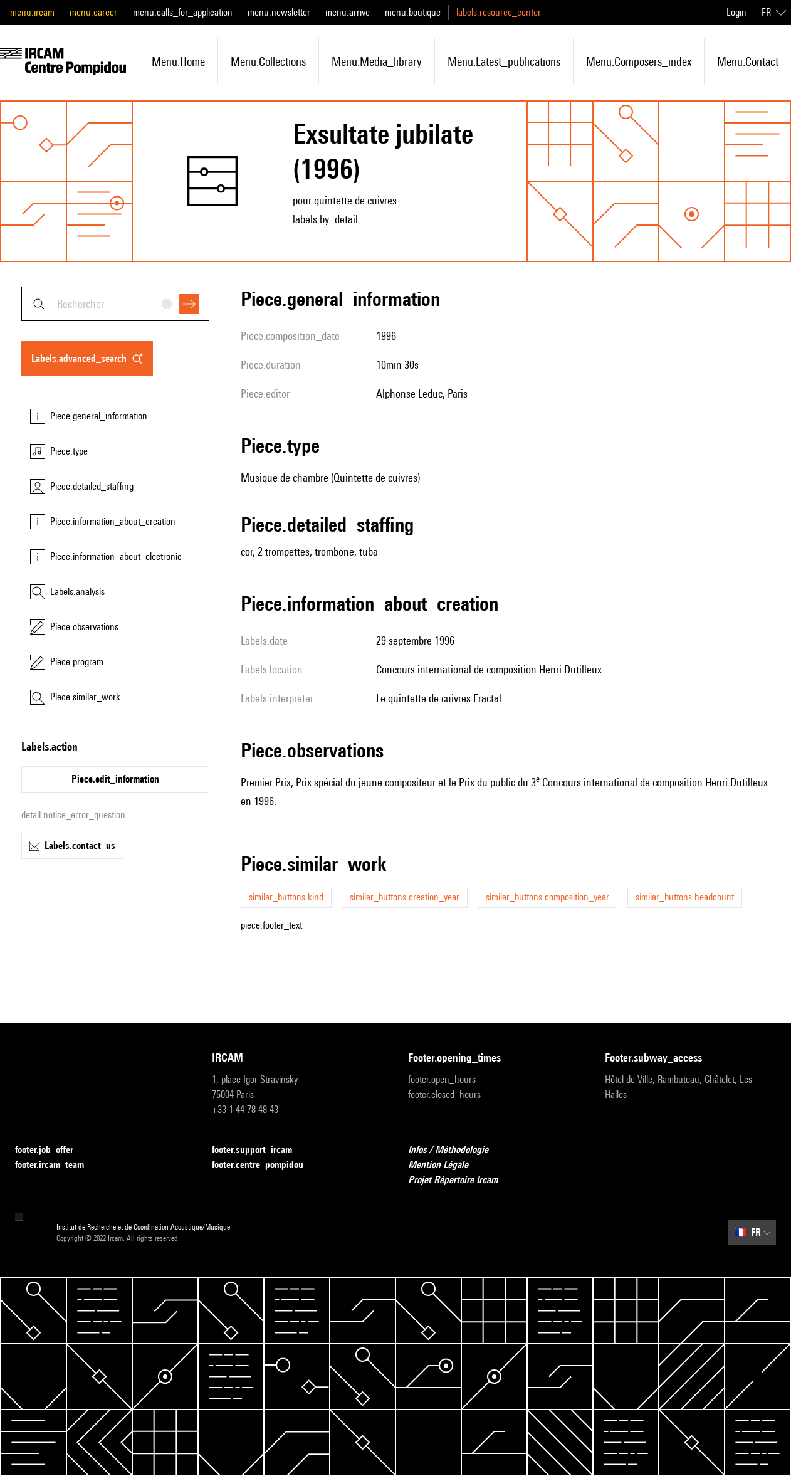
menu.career (93, 12)
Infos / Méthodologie (455, 1150)
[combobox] (115, 304)
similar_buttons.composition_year (547, 897)
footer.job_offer (51, 1150)
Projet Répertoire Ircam (460, 1180)
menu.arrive (347, 12)
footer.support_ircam (259, 1150)
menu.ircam (32, 12)
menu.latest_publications (504, 61)
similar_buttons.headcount (685, 897)
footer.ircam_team (57, 1165)
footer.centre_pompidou (265, 1165)
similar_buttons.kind (286, 897)
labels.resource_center (498, 12)
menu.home (178, 61)
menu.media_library (377, 61)
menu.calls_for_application (183, 12)
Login (736, 12)
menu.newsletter (279, 12)
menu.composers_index (638, 61)
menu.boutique (413, 12)
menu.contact (747, 61)
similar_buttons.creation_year (404, 897)
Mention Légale (445, 1165)
